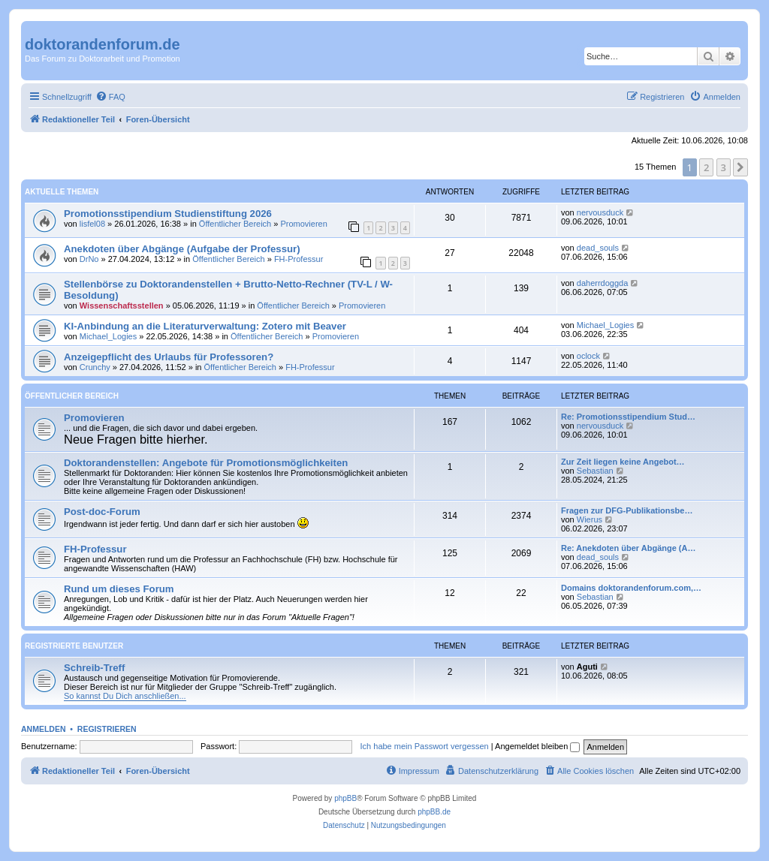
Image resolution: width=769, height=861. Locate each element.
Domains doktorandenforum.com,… (631, 587)
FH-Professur (298, 258)
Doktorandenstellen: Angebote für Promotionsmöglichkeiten (206, 462)
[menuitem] (110, 97)
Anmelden (43, 728)
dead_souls (598, 247)
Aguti (587, 666)
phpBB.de (434, 812)
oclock (588, 355)
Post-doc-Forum (102, 511)
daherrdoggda (603, 283)
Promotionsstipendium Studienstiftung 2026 (168, 213)
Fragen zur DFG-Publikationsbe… (626, 510)
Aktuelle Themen (61, 192)
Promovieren (303, 223)
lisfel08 (92, 223)
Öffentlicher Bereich (235, 223)
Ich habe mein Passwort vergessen (424, 746)
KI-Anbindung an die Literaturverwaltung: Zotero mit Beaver (205, 326)
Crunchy (95, 367)
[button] (740, 167)
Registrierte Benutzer (74, 646)
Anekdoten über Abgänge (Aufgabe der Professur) (182, 248)
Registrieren (107, 728)
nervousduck (600, 212)
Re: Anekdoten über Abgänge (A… (628, 547)
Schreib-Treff (94, 667)
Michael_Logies (108, 336)
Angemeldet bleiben (537, 746)
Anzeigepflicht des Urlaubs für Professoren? (168, 357)
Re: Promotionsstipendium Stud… (628, 416)
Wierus (589, 519)
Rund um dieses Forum (119, 589)
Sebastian (595, 470)
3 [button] (723, 167)
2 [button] (706, 167)
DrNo (89, 258)
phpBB (345, 798)
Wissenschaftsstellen (122, 305)
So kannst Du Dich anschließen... (125, 695)
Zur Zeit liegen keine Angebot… (623, 461)
